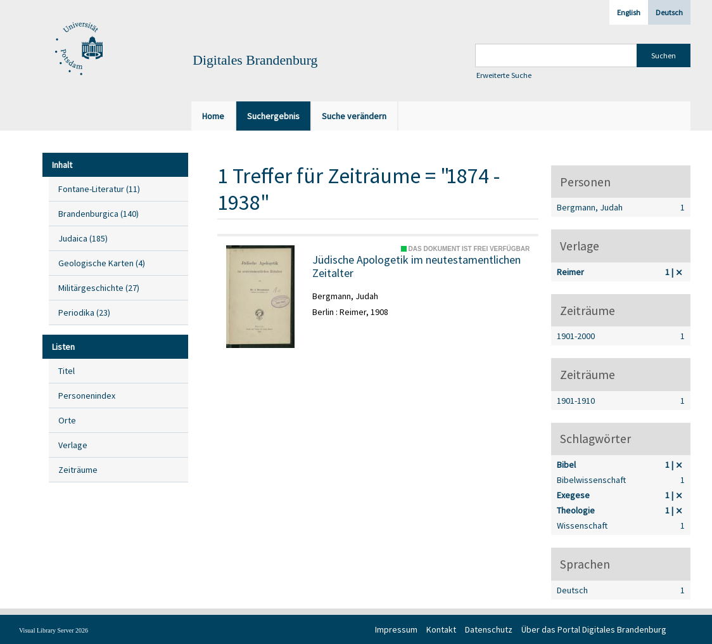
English (628, 12)
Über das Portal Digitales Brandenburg (593, 629)
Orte (67, 420)
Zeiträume (78, 469)
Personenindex (86, 395)
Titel (66, 371)
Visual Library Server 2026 (53, 630)
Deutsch (669, 12)
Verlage (72, 445)
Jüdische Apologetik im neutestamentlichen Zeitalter (416, 266)
